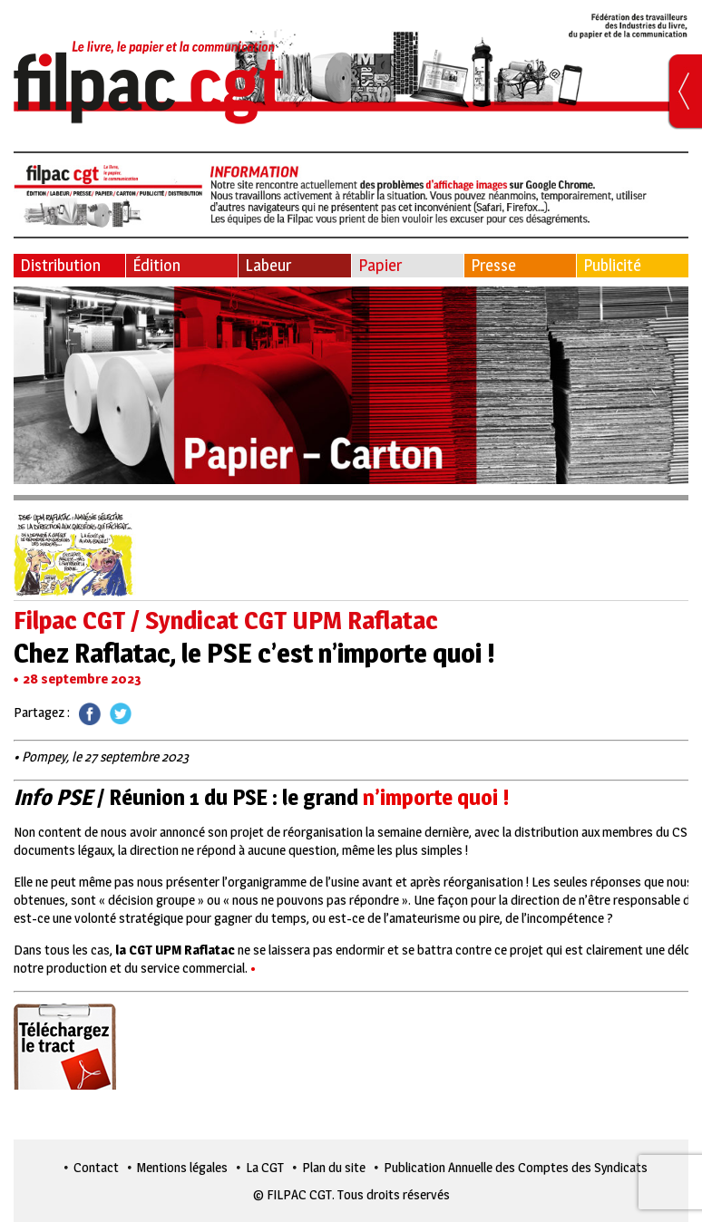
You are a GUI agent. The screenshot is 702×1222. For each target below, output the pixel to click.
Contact (96, 1167)
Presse (493, 265)
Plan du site (334, 1167)
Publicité (612, 265)
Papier (380, 265)
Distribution (60, 265)
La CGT (265, 1167)
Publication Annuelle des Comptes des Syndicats (516, 1167)
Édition (156, 265)
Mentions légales (182, 1167)
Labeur (268, 265)
